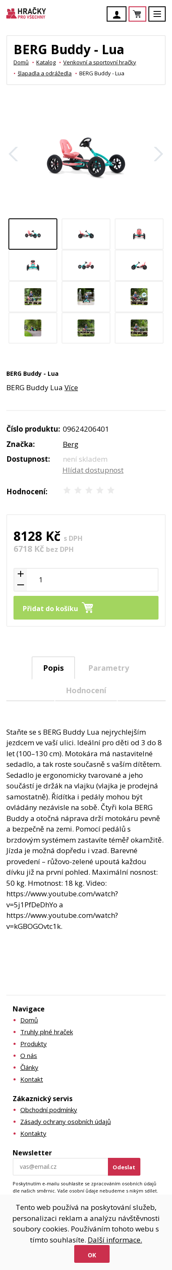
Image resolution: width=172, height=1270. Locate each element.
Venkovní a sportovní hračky (99, 62)
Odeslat (124, 1167)
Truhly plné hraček (46, 1032)
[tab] (53, 668)
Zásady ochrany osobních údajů (65, 1121)
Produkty (33, 1043)
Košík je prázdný (145, 15)
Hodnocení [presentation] (86, 690)
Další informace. (115, 1240)
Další (158, 154)
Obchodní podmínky (48, 1109)
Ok (92, 1255)
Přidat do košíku (50, 608)
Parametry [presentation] (108, 668)
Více (71, 387)
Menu (162, 18)
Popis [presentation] (53, 668)
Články (29, 1067)
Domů (21, 62)
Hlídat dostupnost (93, 470)
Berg (70, 444)
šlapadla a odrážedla (45, 73)
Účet (119, 15)
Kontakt (31, 1079)
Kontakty (33, 1133)
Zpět (13, 154)
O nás (28, 1055)
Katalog (46, 62)
